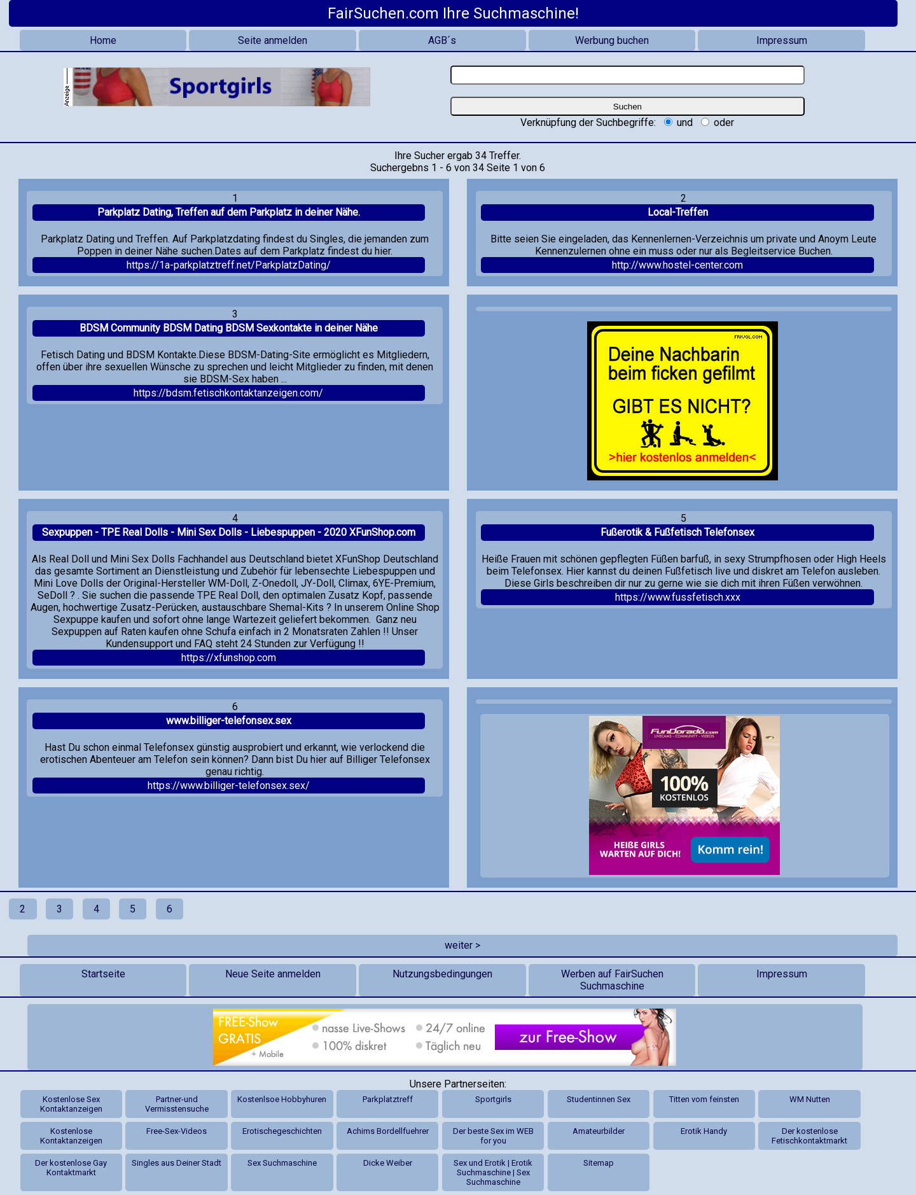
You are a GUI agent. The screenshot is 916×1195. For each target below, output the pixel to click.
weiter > (462, 945)
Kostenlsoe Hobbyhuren (281, 1099)
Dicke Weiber (387, 1163)
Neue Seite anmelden (273, 974)
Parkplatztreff (388, 1099)
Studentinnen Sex (598, 1099)
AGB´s (442, 40)
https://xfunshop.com (228, 658)
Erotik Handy (704, 1131)
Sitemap (598, 1163)
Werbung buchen (612, 40)
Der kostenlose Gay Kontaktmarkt (71, 1167)
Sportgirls (493, 1099)
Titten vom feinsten (704, 1099)
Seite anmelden (272, 40)
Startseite (103, 974)
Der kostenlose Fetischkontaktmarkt (809, 1135)
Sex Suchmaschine (282, 1163)
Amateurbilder (598, 1131)
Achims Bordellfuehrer (388, 1131)
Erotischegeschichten (282, 1131)
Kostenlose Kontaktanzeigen (71, 1135)
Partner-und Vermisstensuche (177, 1104)
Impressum (781, 40)
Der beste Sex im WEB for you (493, 1135)
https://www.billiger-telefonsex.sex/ (229, 785)
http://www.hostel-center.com (677, 265)
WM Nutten (809, 1099)
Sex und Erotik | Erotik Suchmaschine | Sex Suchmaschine (493, 1172)
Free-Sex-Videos (176, 1131)
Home (103, 40)
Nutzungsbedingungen (442, 974)
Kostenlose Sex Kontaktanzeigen (71, 1104)
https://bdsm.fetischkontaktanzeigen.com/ (228, 393)
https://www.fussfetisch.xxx (677, 597)
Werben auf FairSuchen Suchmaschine (612, 980)
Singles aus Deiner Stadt (176, 1163)
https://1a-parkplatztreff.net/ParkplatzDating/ (229, 265)
